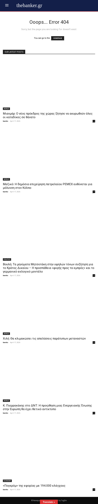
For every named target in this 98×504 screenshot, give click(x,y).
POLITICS (7, 259)
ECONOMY (7, 481)
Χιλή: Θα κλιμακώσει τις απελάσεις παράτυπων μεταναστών (44, 338)
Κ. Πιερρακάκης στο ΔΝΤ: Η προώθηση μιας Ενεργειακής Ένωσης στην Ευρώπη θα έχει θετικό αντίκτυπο (47, 407)
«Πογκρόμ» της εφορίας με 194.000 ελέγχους (34, 485)
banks (5, 121)
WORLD (6, 109)
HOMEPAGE (57, 38)
